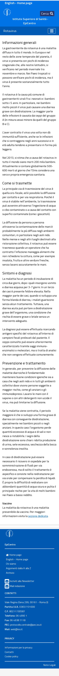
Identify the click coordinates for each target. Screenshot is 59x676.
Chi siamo (11, 564)
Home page (14, 555)
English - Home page (18, 2)
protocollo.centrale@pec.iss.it (26, 625)
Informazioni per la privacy (18, 647)
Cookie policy (11, 656)
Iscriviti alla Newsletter (22, 581)
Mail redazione (17, 586)
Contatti (9, 652)
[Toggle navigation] (47, 13)
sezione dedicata (38, 516)
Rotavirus (9, 30)
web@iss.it (17, 629)
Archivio (10, 573)
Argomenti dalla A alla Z (18, 568)
